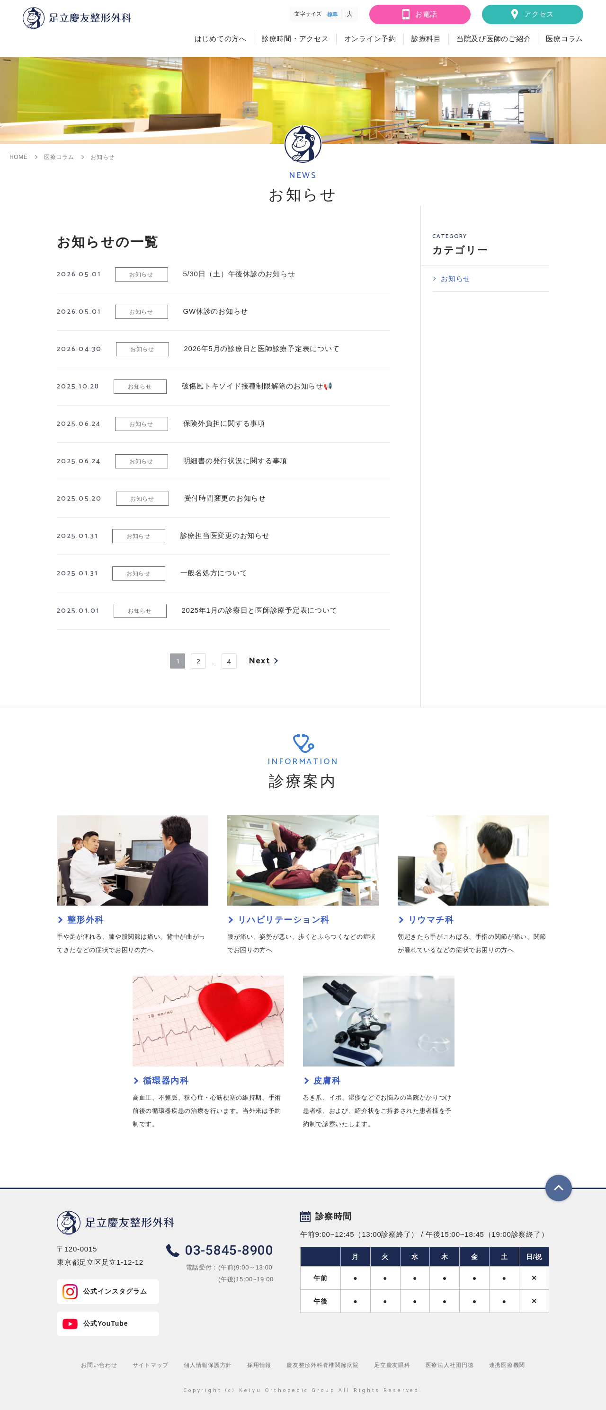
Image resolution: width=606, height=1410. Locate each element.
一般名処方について (214, 573)
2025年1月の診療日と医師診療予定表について (260, 610)
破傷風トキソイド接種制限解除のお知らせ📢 (257, 386)
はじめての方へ (221, 39)
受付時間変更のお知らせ (225, 498)
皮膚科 (327, 1080)
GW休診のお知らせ (216, 311)
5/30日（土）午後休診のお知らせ (239, 274)
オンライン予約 (370, 39)
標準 (332, 14)
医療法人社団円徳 (450, 1365)
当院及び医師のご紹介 (493, 39)
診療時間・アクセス (295, 39)
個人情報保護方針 (208, 1365)
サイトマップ (151, 1365)
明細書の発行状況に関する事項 (235, 461)
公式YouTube (105, 1323)
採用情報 (259, 1365)
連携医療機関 (507, 1365)
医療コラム (564, 39)
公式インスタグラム (115, 1291)
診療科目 (426, 39)
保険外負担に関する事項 (224, 423)
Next (259, 661)
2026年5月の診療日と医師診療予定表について (262, 348)
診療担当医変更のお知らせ (225, 535)
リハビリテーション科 (284, 920)
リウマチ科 (431, 920)
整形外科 (85, 920)
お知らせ (141, 274)
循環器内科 (166, 1080)
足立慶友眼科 (392, 1365)
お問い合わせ (99, 1365)
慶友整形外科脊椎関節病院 (322, 1365)
